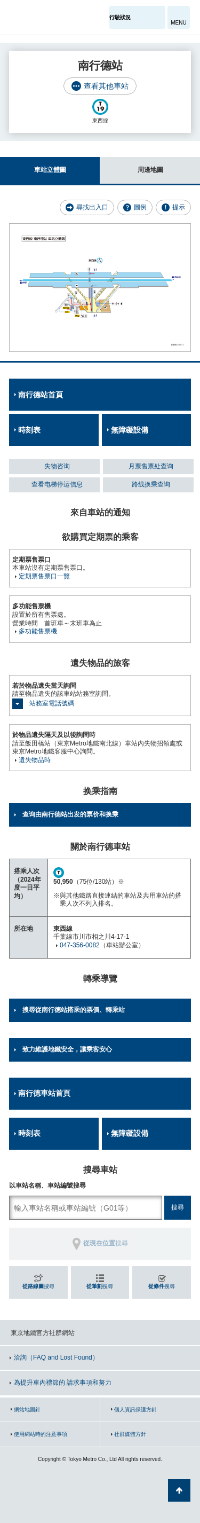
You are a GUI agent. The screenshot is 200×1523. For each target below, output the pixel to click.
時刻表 (29, 430)
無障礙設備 (129, 430)
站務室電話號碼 (51, 703)
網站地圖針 (27, 1409)
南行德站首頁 (40, 394)
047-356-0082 (80, 945)
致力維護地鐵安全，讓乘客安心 (67, 1049)
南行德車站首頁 (44, 1093)
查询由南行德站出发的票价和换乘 (70, 814)
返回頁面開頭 (179, 1490)
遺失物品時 (35, 760)
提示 (178, 207)
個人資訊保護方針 (135, 1409)
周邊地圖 (131, 165)
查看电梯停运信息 (57, 484)
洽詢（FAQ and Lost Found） (56, 1357)
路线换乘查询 (151, 484)
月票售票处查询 (151, 466)
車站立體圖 (33, 165)
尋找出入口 (92, 207)
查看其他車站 (106, 86)
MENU (178, 23)
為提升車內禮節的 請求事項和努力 (62, 1382)
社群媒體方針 (130, 1434)
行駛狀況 (120, 17)
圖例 (140, 207)
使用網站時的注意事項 (40, 1434)
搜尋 (38, 1286)
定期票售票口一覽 (44, 576)
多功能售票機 (38, 631)
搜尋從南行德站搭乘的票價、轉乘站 (73, 1010)
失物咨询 (57, 466)
